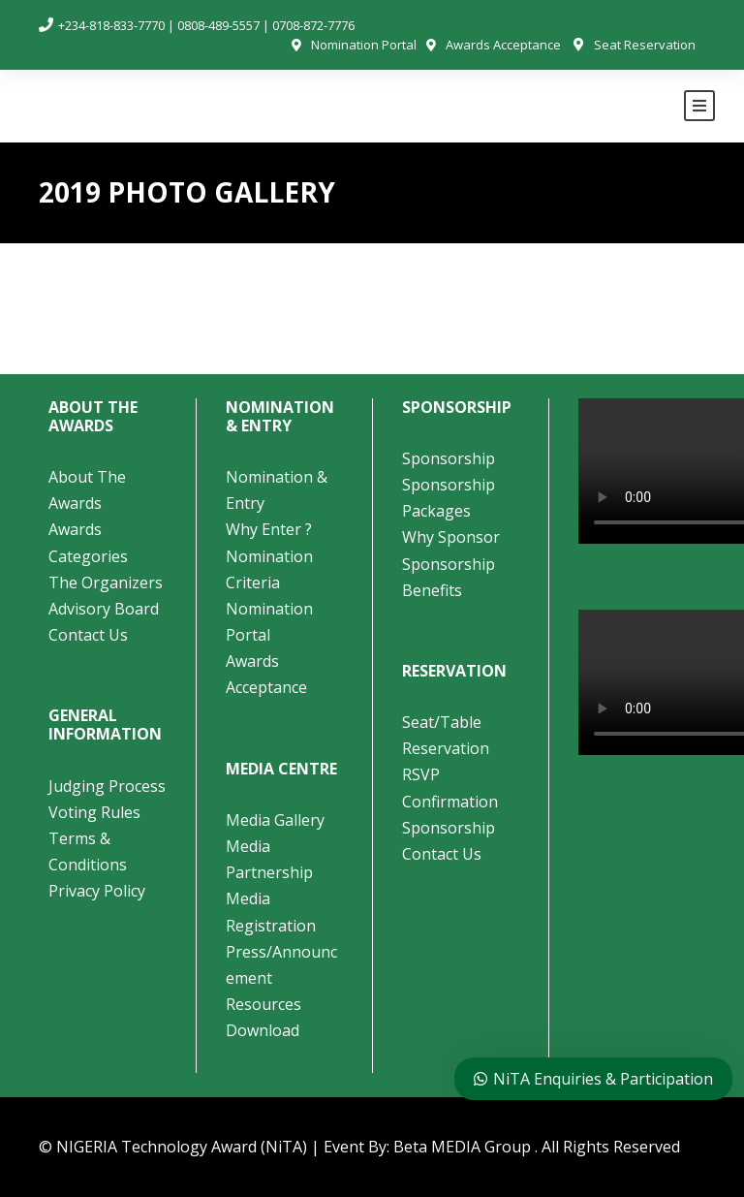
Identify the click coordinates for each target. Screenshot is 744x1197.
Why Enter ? (269, 529)
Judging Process (107, 786)
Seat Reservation (645, 44)
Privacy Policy (96, 890)
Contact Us (88, 635)
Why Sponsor (451, 537)
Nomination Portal (364, 44)
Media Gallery (275, 820)
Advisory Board (103, 608)
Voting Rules (94, 812)
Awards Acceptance (503, 44)
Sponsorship (448, 458)
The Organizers (105, 582)
